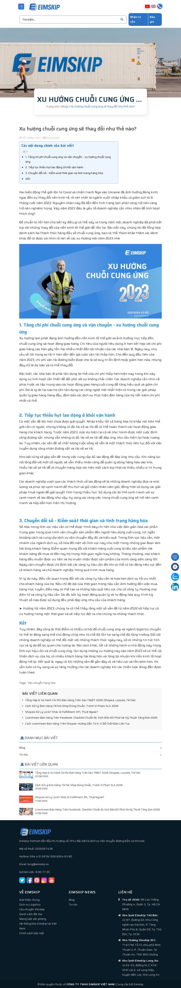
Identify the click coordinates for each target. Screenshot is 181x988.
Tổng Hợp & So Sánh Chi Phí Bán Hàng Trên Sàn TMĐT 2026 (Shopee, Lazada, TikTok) (78, 700)
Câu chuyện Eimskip (32, 909)
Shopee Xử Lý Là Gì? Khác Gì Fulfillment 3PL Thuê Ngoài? (60, 712)
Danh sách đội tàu (30, 914)
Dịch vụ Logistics (30, 904)
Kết (27, 178)
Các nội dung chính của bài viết (47, 145)
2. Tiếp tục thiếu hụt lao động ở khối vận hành (54, 167)
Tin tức (23, 754)
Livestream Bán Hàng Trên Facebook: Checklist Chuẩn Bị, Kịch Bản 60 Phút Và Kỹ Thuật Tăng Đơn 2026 (90, 718)
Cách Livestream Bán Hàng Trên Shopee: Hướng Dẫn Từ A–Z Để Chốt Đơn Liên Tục (76, 724)
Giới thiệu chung (29, 899)
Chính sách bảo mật (31, 933)
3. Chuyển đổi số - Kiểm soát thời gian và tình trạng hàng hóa (64, 173)
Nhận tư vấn (135, 19)
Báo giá (152, 19)
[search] (121, 19)
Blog (22, 747)
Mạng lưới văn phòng (32, 918)
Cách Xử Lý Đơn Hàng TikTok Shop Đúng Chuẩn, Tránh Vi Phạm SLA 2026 (70, 706)
